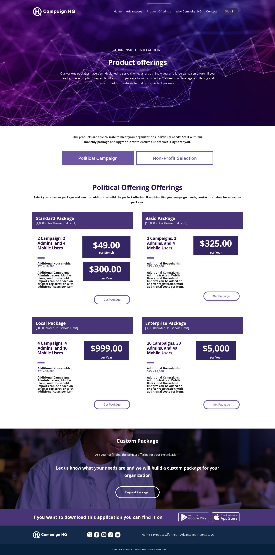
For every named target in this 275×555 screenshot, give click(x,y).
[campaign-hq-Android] (226, 514)
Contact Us (206, 535)
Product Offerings (165, 535)
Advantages (188, 535)
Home (146, 535)
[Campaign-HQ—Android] (193, 514)
